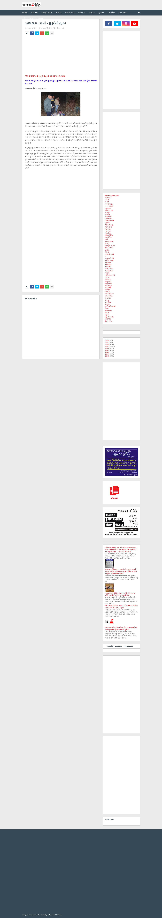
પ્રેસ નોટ (108, 265)
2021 (107, 350)
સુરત (106, 315)
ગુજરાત (107, 223)
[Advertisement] (61, 55)
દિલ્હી (107, 244)
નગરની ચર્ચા (109, 254)
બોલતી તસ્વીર (110, 275)
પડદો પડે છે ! (109, 258)
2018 (107, 356)
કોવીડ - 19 (109, 210)
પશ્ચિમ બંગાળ (109, 260)
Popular (110, 646)
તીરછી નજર (109, 242)
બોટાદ (107, 273)
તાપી (106, 239)
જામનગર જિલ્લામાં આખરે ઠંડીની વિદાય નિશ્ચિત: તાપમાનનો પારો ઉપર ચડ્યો (121, 607)
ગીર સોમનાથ (109, 221)
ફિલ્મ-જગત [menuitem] (28, 18)
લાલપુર (107, 304)
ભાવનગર (108, 281)
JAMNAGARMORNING (54, 915)
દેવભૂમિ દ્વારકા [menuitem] (47, 13)
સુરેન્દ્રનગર (109, 317)
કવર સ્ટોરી (109, 206)
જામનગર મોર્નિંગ (32, 28)
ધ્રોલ (107, 252)
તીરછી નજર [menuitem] (69, 13)
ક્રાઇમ (107, 212)
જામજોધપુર (109, 225)
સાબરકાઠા (108, 310)
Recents (118, 646)
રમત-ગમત (108, 296)
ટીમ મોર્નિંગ (109, 235)
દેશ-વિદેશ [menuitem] (111, 13)
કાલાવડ (108, 208)
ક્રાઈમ (107, 214)
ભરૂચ (107, 277)
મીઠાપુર (107, 290)
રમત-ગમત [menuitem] (122, 13)
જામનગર (108, 227)
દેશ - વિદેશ (109, 248)
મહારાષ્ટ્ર (108, 285)
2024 (107, 344)
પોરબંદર (108, 262)
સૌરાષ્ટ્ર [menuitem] (91, 13)
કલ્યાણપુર (109, 204)
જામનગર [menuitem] (34, 13)
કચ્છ (107, 202)
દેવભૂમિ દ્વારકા (110, 246)
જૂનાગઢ (107, 231)
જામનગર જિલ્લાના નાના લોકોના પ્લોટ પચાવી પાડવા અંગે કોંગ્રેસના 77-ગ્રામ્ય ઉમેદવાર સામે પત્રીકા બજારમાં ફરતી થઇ (121, 571)
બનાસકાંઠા (108, 269)
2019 (107, 354)
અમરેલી (108, 198)
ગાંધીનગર (108, 219)
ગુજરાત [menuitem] (101, 13)
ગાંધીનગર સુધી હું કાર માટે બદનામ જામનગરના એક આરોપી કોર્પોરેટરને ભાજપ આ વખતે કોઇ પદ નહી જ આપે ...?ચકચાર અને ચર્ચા (120, 549)
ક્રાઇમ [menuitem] (59, 13)
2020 (107, 352)
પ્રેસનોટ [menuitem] (81, 13)
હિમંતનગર (108, 321)
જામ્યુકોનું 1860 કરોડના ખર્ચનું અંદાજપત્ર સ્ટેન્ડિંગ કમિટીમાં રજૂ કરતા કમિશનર (120, 594)
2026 (107, 340)
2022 (107, 348)
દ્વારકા (107, 250)
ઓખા (107, 200)
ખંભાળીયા (108, 216)
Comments (128, 646)
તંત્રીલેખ (108, 237)
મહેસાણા (108, 287)
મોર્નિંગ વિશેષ (109, 294)
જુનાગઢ (107, 229)
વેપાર (107, 308)
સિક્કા (107, 313)
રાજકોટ (108, 298)
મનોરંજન (108, 283)
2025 (107, 342)
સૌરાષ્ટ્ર (108, 319)
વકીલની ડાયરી (110, 306)
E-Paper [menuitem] (40, 18)
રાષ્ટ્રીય (108, 302)
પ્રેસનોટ (108, 267)
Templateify (33, 915)
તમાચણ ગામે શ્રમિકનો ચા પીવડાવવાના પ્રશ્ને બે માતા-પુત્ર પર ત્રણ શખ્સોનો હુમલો (121, 628)
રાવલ (107, 300)
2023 (107, 346)
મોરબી (107, 292)
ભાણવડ (107, 279)
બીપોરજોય (109, 271)
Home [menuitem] (24, 13)
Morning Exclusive (112, 196)
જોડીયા (107, 233)
